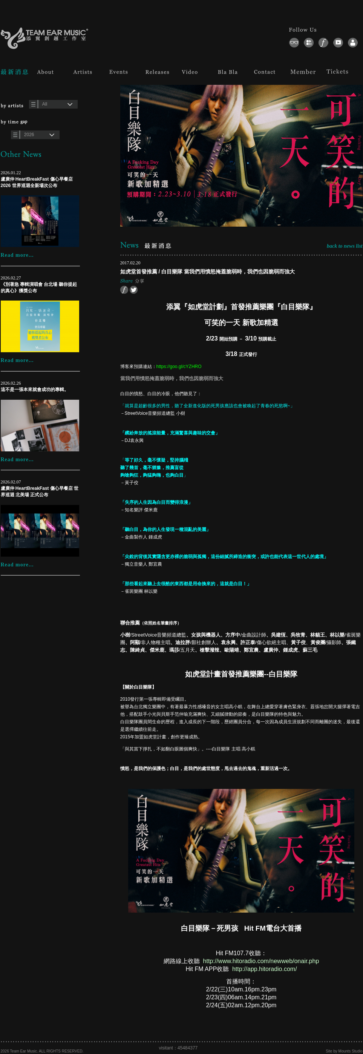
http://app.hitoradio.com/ (264, 969)
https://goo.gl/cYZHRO (179, 366)
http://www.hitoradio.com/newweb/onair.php (261, 961)
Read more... (17, 255)
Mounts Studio (350, 1051)
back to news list (345, 246)
